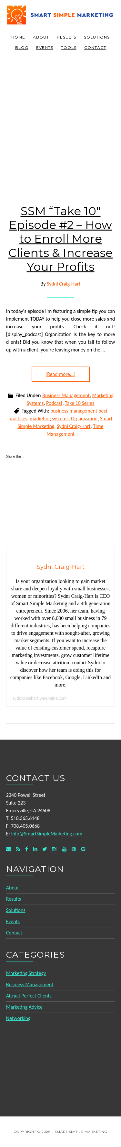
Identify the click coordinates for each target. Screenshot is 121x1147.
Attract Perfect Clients (29, 996)
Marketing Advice (24, 1007)
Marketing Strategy (26, 973)
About (12, 888)
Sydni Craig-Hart (73, 426)
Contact (14, 933)
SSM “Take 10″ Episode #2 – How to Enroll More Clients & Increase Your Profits (60, 239)
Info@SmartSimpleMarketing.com (46, 834)
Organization (84, 418)
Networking (18, 1018)
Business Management (66, 395)
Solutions (15, 910)
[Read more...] (60, 374)
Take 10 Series (79, 403)
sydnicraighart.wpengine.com (40, 698)
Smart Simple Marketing (60, 17)
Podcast (54, 403)
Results (13, 899)
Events (13, 921)
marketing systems (49, 418)
